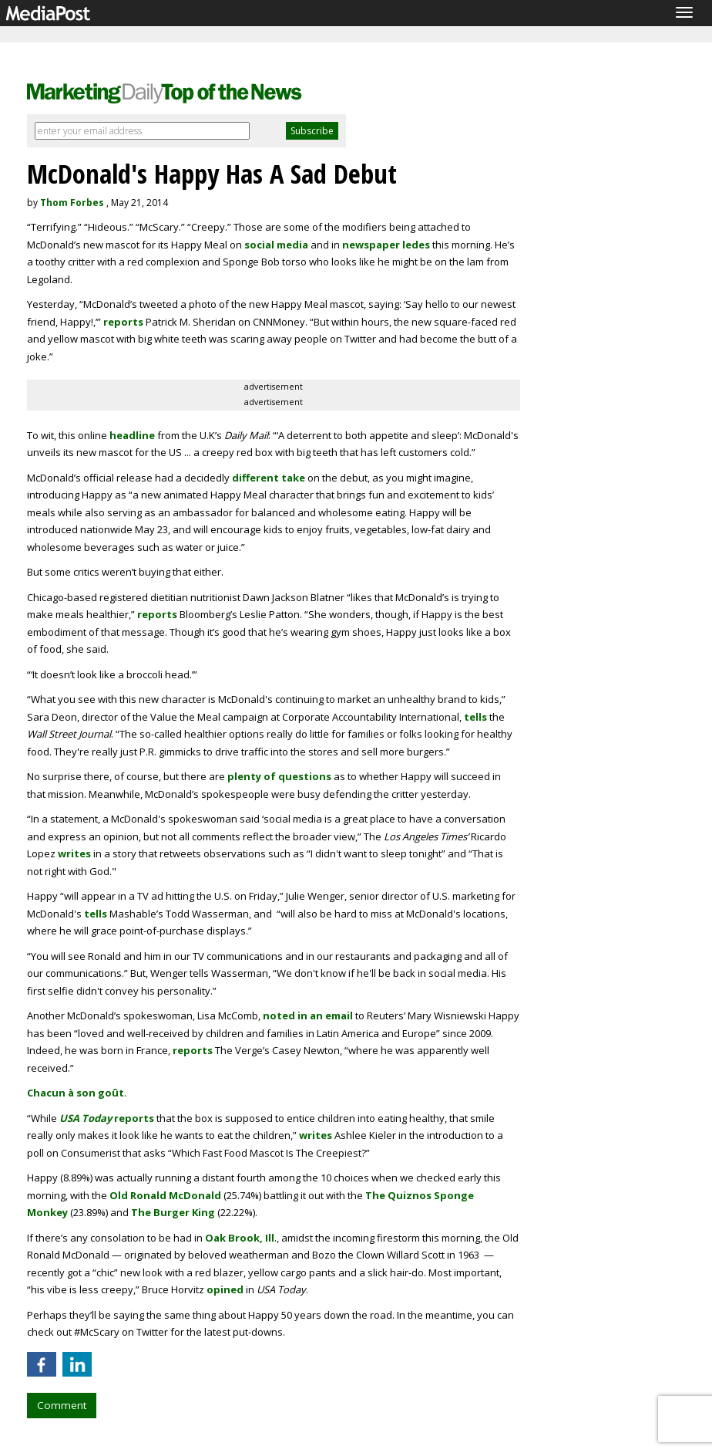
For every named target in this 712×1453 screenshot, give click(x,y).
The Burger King (173, 1212)
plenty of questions (279, 776)
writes (74, 853)
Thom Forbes (72, 202)
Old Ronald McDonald (165, 1195)
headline (132, 435)
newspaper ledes (386, 245)
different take (268, 478)
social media (276, 245)
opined (225, 1289)
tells (475, 717)
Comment (61, 1405)
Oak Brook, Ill (239, 1238)
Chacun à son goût (75, 1093)
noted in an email (308, 1015)
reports (123, 322)
